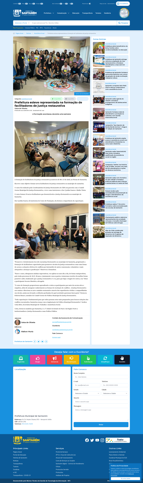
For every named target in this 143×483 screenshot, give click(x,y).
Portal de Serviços (62, 452)
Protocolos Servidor (62, 469)
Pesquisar (123, 23)
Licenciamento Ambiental (117, 452)
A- (71, 3)
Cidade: (104, 390)
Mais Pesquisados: (18, 28)
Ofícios (58, 466)
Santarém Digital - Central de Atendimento (70, 464)
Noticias (15, 461)
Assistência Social (40, 33)
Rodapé (39, 3)
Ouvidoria (107, 13)
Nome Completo (79, 373)
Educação (75, 13)
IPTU (41, 28)
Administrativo (111, 3)
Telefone (105, 381)
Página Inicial (19, 33)
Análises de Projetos (62, 475)
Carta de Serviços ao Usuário (65, 461)
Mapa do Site (103, 3)
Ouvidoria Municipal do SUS (118, 458)
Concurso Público (30, 28)
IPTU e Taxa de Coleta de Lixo (66, 455)
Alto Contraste (57, 3)
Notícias (29, 33)
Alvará (54, 28)
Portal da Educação (19, 455)
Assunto (76, 398)
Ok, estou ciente (125, 478)
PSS (37, 28)
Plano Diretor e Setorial (116, 455)
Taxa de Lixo (47, 28)
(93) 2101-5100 (27, 424)
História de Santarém (20, 458)
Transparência (87, 13)
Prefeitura (49, 13)
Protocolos (59, 472)
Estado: (76, 390)
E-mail (76, 381)
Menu (25, 3)
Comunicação (63, 13)
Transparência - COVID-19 (22, 475)
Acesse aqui (56, 337)
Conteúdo (17, 3)
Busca (32, 3)
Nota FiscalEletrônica (116, 461)
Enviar (101, 424)
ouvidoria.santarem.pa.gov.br (62, 330)
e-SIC (15, 472)
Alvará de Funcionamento (64, 458)
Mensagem (77, 406)
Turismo (98, 13)
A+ (65, 3)
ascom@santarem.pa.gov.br (61, 322)
